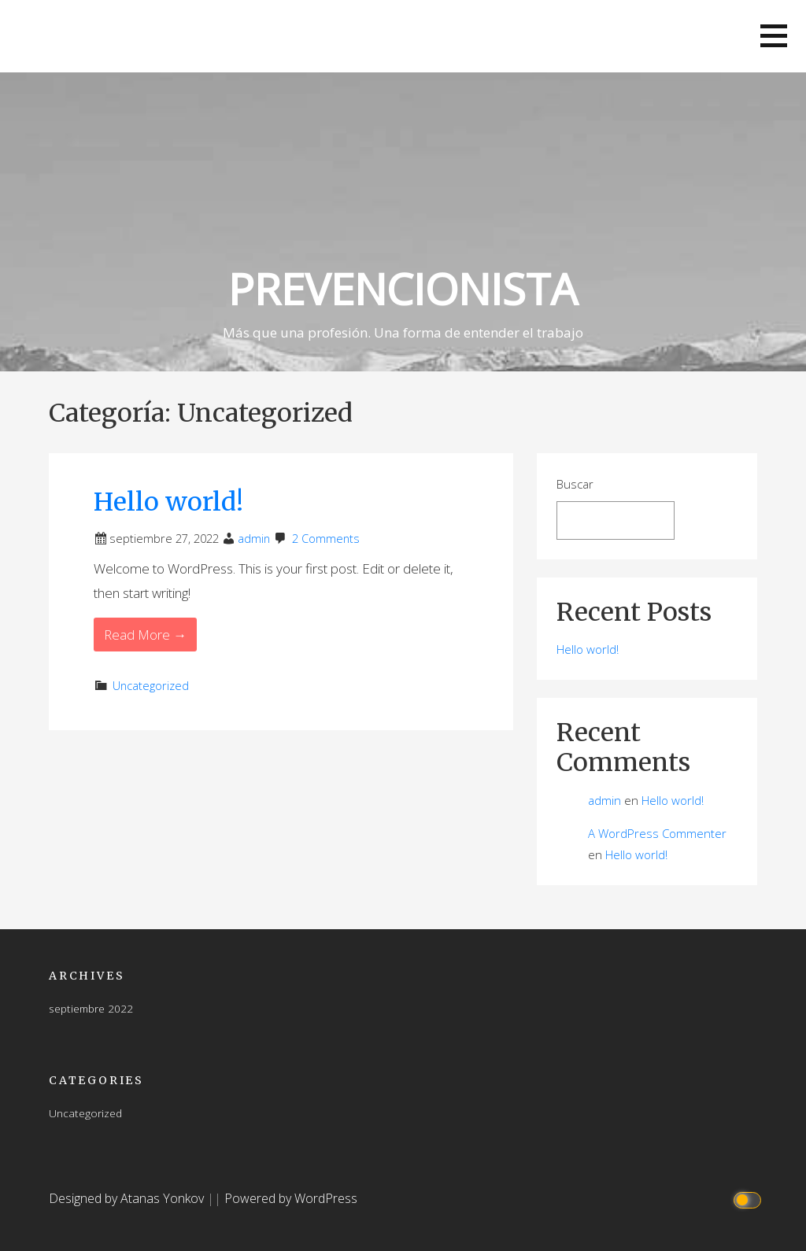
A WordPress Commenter (657, 833)
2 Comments (326, 538)
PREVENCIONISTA (403, 288)
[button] (773, 36)
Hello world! (168, 502)
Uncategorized (151, 685)
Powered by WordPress (290, 1198)
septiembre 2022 (91, 1008)
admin (254, 538)
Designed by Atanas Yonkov (128, 1198)
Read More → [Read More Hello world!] (145, 635)
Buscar (574, 484)
